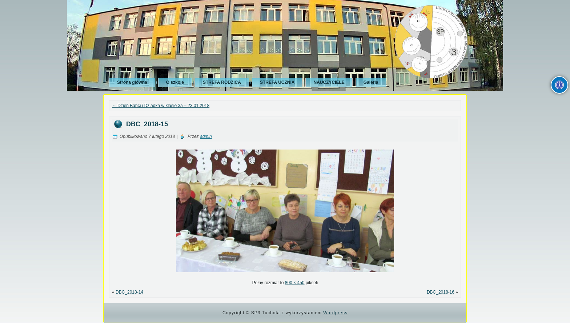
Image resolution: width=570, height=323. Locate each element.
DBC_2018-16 (440, 292)
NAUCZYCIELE (328, 82)
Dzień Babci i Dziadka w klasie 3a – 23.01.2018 (160, 105)
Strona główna (132, 82)
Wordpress (335, 312)
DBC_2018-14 (129, 292)
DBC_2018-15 (147, 124)
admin (206, 136)
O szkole (175, 82)
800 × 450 (295, 282)
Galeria (371, 82)
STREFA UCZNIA (277, 82)
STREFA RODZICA (222, 82)
